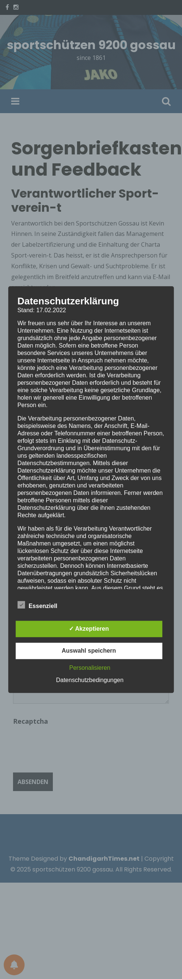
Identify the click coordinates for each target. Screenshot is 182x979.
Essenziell (37, 604)
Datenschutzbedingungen (89, 680)
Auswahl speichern (89, 650)
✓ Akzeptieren (89, 629)
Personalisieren (89, 668)
